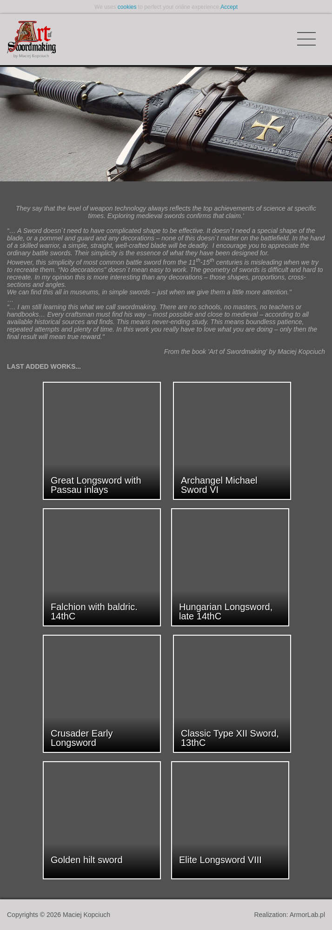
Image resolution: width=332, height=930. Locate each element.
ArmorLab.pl (307, 914)
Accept (229, 7)
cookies (127, 7)
